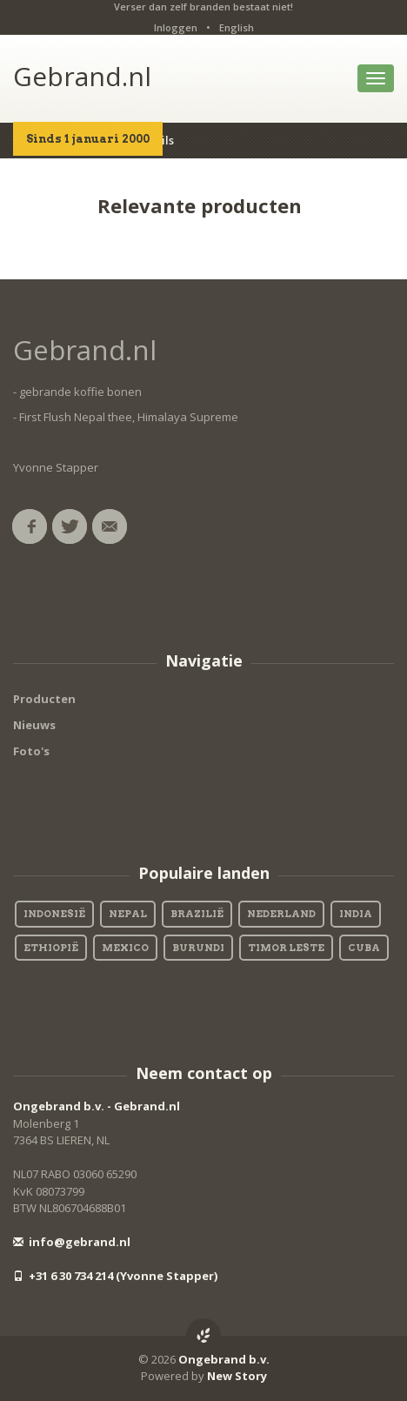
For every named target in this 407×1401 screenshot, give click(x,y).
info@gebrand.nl (71, 1242)
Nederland (281, 914)
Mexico (125, 948)
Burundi (198, 948)
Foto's (31, 751)
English (236, 27)
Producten (44, 699)
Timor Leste (286, 948)
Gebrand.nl (82, 76)
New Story (237, 1376)
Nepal (128, 914)
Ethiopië (50, 948)
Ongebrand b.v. (224, 1359)
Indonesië (54, 914)
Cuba (364, 948)
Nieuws (34, 725)
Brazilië (197, 914)
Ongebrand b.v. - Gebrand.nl (96, 1106)
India (355, 914)
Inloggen (175, 27)
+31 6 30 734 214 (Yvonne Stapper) (115, 1276)
